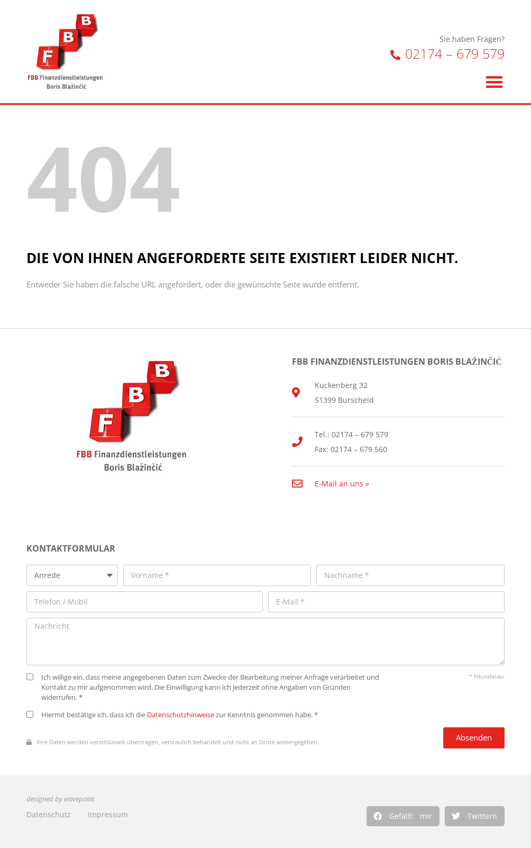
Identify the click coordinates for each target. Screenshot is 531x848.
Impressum (108, 814)
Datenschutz (48, 814)
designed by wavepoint (60, 799)
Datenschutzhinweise (180, 714)
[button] (403, 816)
